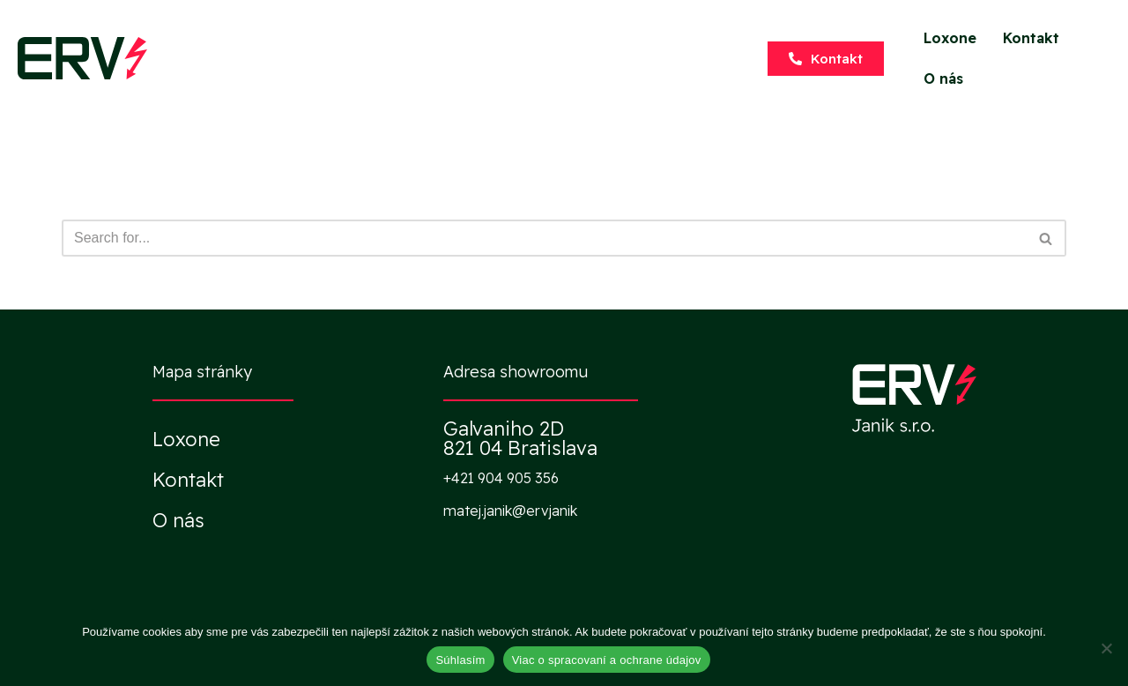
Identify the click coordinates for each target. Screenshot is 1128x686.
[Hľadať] (544, 238)
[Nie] (1106, 648)
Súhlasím (460, 660)
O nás (943, 78)
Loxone (950, 38)
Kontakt (1031, 38)
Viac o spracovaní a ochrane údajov (606, 660)
